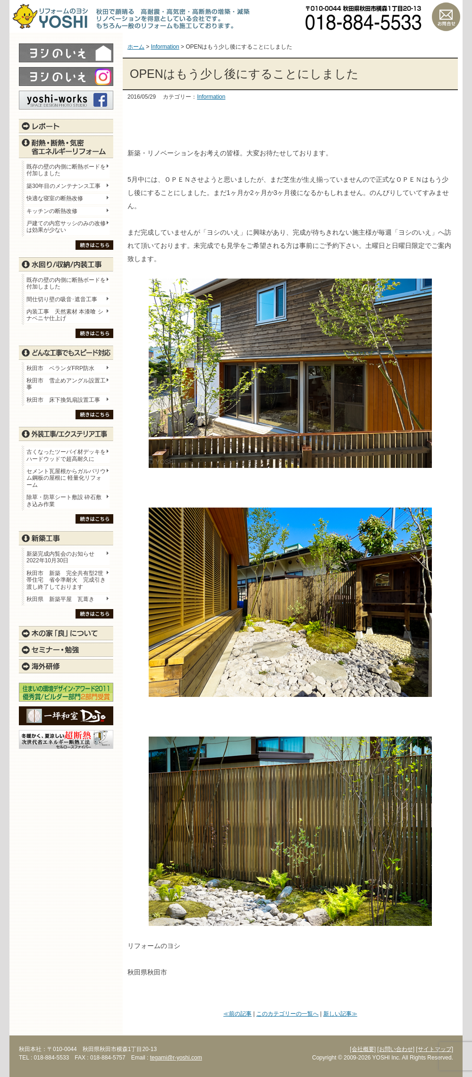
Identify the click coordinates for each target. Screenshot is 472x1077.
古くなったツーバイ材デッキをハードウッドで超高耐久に (66, 455)
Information (211, 96)
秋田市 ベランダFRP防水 (60, 368)
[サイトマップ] (434, 1049)
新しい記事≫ (340, 1013)
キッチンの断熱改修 (54, 211)
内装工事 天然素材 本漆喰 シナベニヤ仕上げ (64, 315)
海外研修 (66, 666)
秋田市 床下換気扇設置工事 (63, 400)
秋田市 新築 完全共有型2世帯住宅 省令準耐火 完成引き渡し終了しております (66, 580)
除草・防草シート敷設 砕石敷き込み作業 (63, 500)
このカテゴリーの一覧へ (287, 1013)
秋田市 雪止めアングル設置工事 (66, 383)
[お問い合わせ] (395, 1049)
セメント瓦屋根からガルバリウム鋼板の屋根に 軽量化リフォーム (66, 478)
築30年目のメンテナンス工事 (63, 186)
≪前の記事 (237, 1013)
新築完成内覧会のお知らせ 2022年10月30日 (60, 557)
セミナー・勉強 (66, 650)
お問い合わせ (446, 16)
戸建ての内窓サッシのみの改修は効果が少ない (66, 226)
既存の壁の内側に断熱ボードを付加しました (66, 170)
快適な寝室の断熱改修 (54, 198)
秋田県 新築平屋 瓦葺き (60, 599)
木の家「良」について (66, 633)
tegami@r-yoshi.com (176, 1057)
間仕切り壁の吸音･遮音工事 (61, 299)
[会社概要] (363, 1049)
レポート (66, 126)
